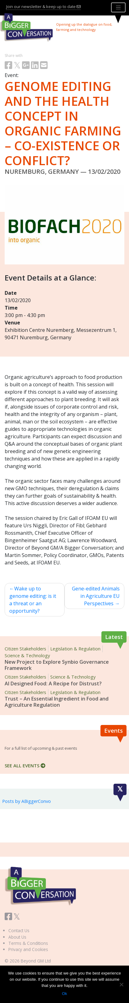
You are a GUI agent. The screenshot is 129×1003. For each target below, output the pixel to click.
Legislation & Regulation (75, 649)
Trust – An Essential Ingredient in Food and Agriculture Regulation (57, 701)
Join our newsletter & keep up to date (43, 6)
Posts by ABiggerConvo (26, 801)
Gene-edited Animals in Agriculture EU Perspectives (96, 596)
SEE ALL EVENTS (25, 765)
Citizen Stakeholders (25, 649)
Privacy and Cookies (28, 949)
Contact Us (18, 930)
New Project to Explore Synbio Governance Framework (57, 664)
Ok (64, 993)
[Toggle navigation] (118, 7)
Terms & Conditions (28, 943)
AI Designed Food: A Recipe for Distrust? (53, 683)
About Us (17, 937)
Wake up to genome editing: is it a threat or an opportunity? (32, 599)
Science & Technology (27, 655)
